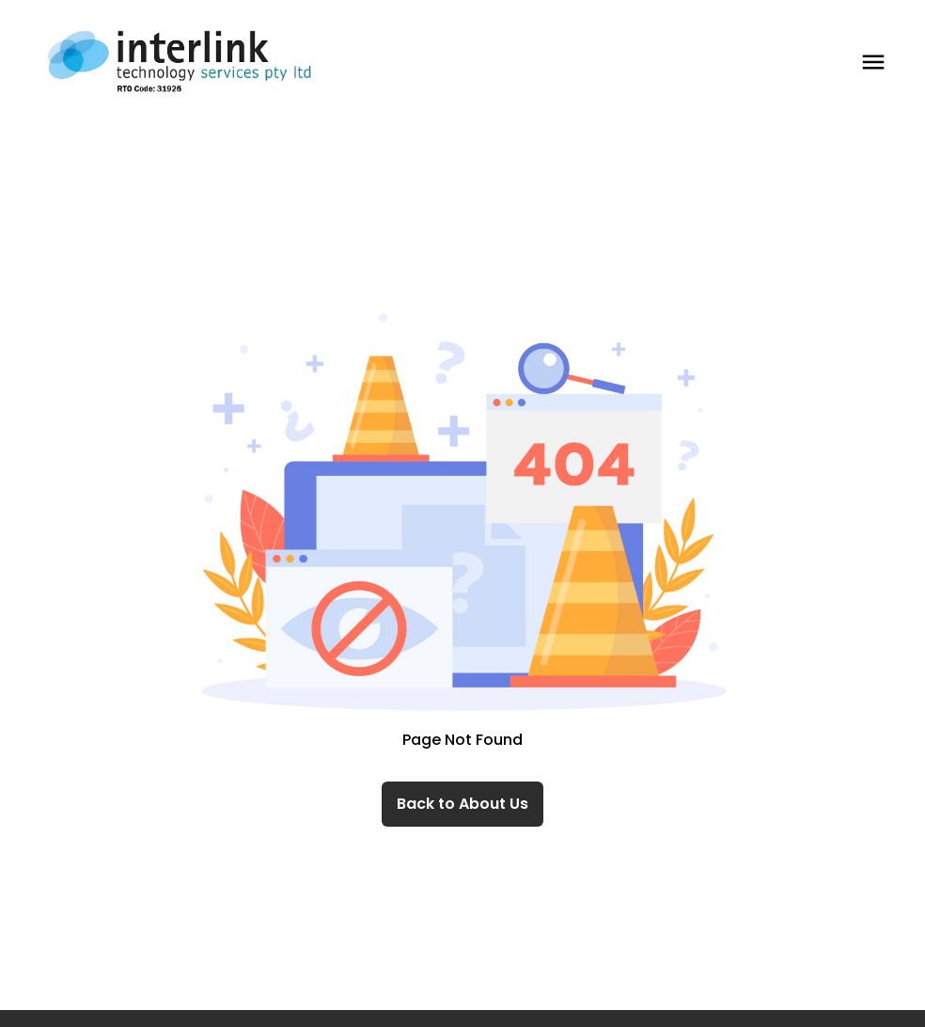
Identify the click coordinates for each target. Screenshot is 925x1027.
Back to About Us (462, 803)
